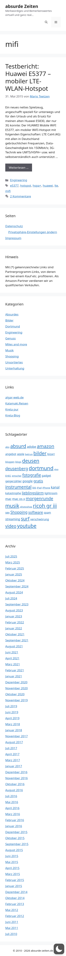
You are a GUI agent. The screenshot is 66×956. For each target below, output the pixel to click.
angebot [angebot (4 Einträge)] (10, 454)
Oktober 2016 (14, 784)
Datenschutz (14, 226)
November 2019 (16, 700)
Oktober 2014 (14, 898)
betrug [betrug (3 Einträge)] (29, 454)
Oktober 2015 (14, 838)
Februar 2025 (14, 568)
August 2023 (14, 610)
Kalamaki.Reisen (16, 403)
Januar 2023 (13, 616)
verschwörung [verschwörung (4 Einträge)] (39, 519)
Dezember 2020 (16, 682)
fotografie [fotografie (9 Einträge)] (31, 475)
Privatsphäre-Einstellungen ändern (32, 232)
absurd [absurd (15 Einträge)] (18, 446)
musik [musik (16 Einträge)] (12, 505)
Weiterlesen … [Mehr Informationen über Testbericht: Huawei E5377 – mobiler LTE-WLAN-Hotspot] (19, 168)
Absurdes (11, 314)
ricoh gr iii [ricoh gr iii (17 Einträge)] (45, 505)
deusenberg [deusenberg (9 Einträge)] (16, 468)
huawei (48, 185)
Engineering (18, 180)
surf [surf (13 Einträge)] (25, 518)
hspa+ (37, 185)
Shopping (12, 356)
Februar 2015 (14, 880)
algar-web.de (14, 397)
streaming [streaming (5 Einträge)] (12, 519)
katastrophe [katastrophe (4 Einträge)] (13, 493)
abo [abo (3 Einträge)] (7, 447)
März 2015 (12, 874)
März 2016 (12, 814)
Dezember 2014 (16, 892)
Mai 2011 (11, 928)
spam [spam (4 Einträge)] (47, 512)
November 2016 (16, 778)
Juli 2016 (11, 796)
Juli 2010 (11, 934)
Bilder (9, 320)
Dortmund (12, 326)
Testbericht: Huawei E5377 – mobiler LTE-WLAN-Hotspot (28, 77)
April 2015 (12, 868)
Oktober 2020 (14, 694)
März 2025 (12, 562)
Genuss (10, 338)
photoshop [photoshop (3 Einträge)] (26, 506)
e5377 (14, 185)
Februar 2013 (14, 904)
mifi (8, 191)
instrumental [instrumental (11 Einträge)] (18, 487)
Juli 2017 (11, 748)
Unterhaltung (14, 368)
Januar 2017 (13, 766)
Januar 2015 (13, 886)
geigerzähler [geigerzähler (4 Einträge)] (13, 481)
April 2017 (12, 754)
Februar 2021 (14, 670)
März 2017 (12, 760)
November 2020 (16, 688)
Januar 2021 (13, 676)
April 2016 (12, 808)
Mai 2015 (11, 862)
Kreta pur (11, 409)
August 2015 (14, 850)
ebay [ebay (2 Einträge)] (56, 469)
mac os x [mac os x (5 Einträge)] (18, 499)
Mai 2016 (11, 802)
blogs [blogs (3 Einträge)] (18, 461)
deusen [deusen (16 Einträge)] (30, 460)
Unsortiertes (14, 362)
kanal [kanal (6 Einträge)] (55, 487)
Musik (9, 350)
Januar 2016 (13, 826)
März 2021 (12, 664)
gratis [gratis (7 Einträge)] (38, 480)
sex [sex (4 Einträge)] (7, 512)
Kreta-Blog (12, 415)
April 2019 (12, 718)
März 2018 (12, 724)
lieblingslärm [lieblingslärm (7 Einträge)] (33, 492)
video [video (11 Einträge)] (10, 526)
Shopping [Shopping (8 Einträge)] (18, 512)
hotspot (25, 185)
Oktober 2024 (14, 580)
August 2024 (14, 592)
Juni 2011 (11, 922)
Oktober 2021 (14, 634)
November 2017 (16, 736)
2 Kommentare (20, 196)
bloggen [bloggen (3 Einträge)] (9, 461)
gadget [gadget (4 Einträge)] (46, 475)
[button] (46, 22)
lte (56, 185)
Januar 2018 (13, 730)
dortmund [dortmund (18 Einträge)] (41, 468)
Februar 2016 (14, 820)
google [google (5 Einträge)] (28, 481)
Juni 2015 (11, 856)
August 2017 (14, 742)
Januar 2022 (13, 628)
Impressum (13, 238)
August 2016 (14, 790)
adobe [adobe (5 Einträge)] (31, 447)
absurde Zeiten (21, 6)
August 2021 (14, 646)
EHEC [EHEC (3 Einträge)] (8, 475)
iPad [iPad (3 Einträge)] (39, 487)
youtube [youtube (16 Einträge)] (26, 525)
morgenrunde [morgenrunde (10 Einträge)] (39, 498)
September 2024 (16, 586)
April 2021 (12, 658)
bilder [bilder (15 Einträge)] (40, 453)
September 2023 (16, 604)
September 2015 (16, 844)
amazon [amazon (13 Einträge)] (45, 446)
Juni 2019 (11, 712)
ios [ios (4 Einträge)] (34, 487)
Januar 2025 (13, 574)
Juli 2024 (11, 598)
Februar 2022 (14, 622)
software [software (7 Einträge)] (35, 512)
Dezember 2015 (16, 832)
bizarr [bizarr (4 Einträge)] (51, 454)
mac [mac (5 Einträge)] (8, 499)
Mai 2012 (11, 910)
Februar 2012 (14, 916)
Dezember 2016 (16, 772)
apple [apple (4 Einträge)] (20, 454)
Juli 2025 (11, 556)
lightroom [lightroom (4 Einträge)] (51, 493)
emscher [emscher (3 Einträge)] (17, 475)
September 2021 (16, 640)
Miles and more (16, 344)
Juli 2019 (11, 706)
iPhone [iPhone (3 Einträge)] (46, 487)
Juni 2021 (11, 652)
